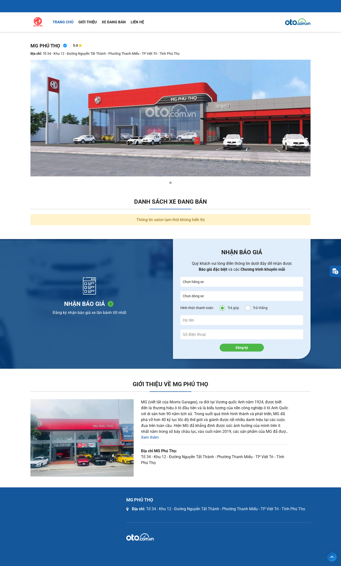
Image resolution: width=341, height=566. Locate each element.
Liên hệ (137, 22)
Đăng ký (242, 348)
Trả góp (233, 308)
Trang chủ (63, 22)
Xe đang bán (114, 22)
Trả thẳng (260, 308)
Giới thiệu (87, 22)
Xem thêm (150, 437)
